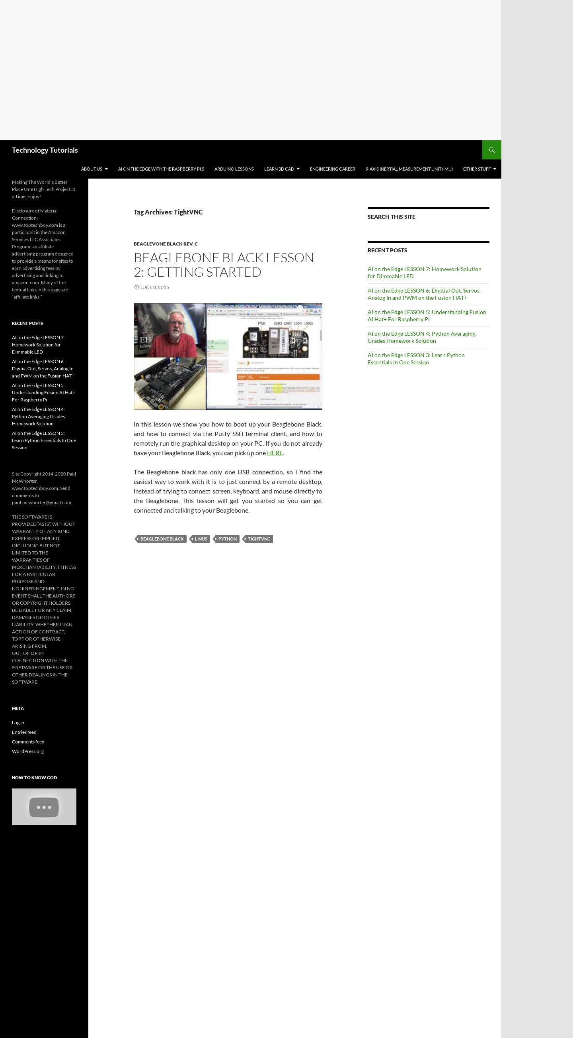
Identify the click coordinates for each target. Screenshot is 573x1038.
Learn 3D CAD (279, 168)
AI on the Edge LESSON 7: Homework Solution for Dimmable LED (38, 344)
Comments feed (28, 742)
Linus (201, 538)
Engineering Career (332, 168)
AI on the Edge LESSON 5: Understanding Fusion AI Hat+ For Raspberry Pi (427, 315)
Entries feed (24, 732)
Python (227, 538)
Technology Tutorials (45, 149)
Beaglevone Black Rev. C (166, 244)
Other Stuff (477, 168)
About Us (91, 168)
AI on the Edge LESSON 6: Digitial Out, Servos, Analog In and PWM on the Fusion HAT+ (424, 294)
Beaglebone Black (162, 538)
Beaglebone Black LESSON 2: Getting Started (224, 264)
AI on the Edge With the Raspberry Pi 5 (161, 168)
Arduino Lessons (234, 168)
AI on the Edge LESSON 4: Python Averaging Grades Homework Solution (422, 337)
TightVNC (259, 538)
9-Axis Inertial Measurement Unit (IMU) (409, 168)
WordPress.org (28, 751)
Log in (18, 722)
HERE (275, 452)
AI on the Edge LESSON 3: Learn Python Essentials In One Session (416, 359)
